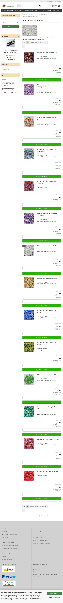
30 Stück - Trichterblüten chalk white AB (48, 246)
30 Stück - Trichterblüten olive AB (46, 375)
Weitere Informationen (54, 597)
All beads (35, 572)
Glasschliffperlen (7, 10)
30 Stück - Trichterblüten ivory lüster (47, 278)
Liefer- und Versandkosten (8, 540)
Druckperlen (18, 10)
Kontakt (4, 556)
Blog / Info (35, 534)
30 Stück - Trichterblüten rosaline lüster (48, 439)
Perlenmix (56, 10)
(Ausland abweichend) (51, 58)
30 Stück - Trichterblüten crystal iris (47, 52)
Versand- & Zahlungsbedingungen (10, 545)
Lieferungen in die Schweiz (39, 537)
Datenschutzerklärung (23, 599)
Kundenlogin (49, 1)
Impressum (4, 531)
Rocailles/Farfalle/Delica (32, 10)
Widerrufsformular (6, 554)
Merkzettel (58, 1)
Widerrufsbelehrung (6, 551)
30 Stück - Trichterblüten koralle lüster (47, 471)
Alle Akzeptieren (54, 593)
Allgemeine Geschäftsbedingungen (10, 534)
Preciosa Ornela (36, 569)
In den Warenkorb (41, 79)
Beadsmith (35, 574)
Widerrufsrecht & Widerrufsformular (10, 548)
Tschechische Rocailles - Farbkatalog (41, 543)
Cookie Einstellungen (7, 559)
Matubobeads (36, 567)
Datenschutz (5, 537)
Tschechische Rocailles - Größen (40, 540)
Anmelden (10, 26)
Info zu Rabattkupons (38, 531)
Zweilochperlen (46, 10)
